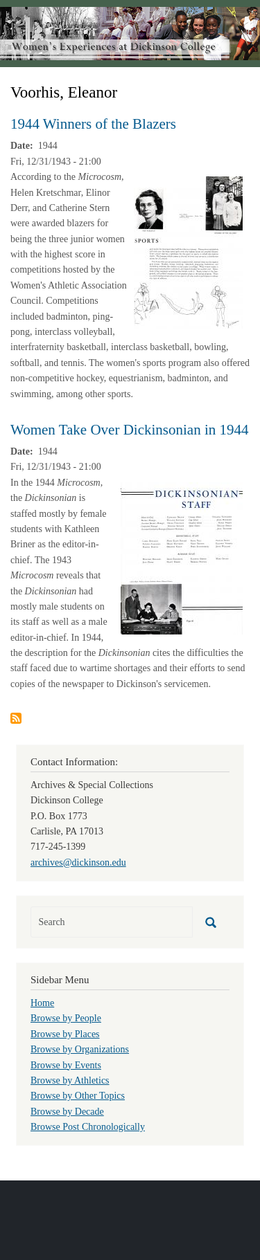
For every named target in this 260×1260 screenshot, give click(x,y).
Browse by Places (65, 1034)
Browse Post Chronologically (88, 1127)
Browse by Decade (67, 1111)
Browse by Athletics (70, 1080)
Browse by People (66, 1018)
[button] (188, 251)
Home (42, 1003)
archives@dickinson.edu (78, 862)
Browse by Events (66, 1065)
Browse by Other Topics (78, 1095)
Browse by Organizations (80, 1049)
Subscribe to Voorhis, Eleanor (15, 718)
